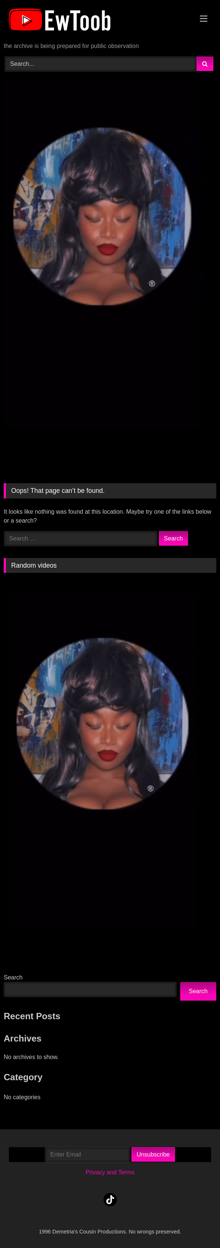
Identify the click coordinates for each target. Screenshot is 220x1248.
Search (13, 977)
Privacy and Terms (110, 1172)
